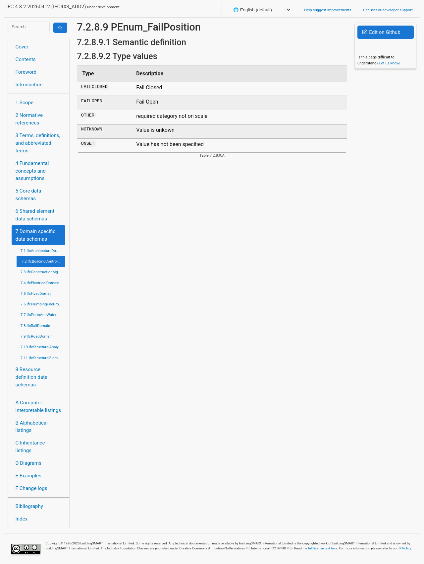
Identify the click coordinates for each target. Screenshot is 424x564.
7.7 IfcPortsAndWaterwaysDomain (43, 314)
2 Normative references (29, 119)
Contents (26, 59)
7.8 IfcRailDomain (35, 325)
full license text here (323, 548)
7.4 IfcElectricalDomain (40, 283)
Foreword (26, 72)
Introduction (29, 85)
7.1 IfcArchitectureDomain (42, 250)
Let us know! (389, 63)
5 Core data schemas (28, 194)
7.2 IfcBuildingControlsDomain (43, 261)
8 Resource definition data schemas (32, 377)
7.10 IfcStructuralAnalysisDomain (43, 347)
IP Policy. (405, 548)
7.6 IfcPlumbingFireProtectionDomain (43, 304)
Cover (22, 47)
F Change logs (31, 488)
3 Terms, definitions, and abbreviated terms (38, 143)
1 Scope (25, 103)
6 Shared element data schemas (35, 215)
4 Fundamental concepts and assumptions (32, 171)
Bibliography (29, 506)
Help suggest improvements (327, 10)
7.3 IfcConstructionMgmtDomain (43, 272)
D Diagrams (28, 463)
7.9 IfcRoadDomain (37, 336)
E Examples (28, 476)
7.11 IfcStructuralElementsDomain (43, 358)
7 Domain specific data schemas (36, 235)
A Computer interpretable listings (38, 406)
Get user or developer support (388, 10)
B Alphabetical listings (32, 427)
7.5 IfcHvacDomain (36, 293)
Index (22, 519)
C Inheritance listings (30, 446)
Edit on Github (381, 32)
